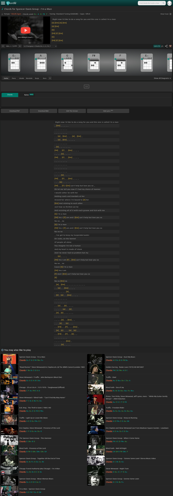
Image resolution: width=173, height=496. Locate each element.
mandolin (29, 78)
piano (14, 78)
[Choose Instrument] (50, 78)
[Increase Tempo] (20, 46)
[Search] (163, 3)
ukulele (21, 78)
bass (44, 78)
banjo (37, 78)
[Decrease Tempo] (3, 46)
